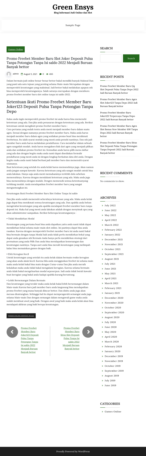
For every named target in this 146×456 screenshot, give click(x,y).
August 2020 (112, 317)
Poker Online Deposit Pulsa (21, 316)
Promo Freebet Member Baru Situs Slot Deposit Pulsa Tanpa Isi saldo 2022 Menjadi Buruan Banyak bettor (70, 338)
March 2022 (112, 224)
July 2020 (110, 322)
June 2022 (111, 210)
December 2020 (114, 297)
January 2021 (112, 293)
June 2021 (110, 268)
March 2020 (112, 341)
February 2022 (113, 229)
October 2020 (113, 307)
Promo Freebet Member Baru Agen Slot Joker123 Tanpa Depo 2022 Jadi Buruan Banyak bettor (118, 103)
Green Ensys (73, 7)
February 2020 (113, 346)
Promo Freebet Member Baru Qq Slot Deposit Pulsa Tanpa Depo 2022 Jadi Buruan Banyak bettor (119, 89)
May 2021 (110, 273)
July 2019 (110, 380)
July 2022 (110, 205)
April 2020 (111, 336)
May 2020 (110, 331)
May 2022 (110, 215)
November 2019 (114, 361)
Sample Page (73, 25)
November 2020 (114, 302)
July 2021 (110, 263)
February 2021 (113, 288)
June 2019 (110, 385)
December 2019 (114, 356)
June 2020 (111, 327)
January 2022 (112, 234)
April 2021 (110, 278)
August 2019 (112, 375)
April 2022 (111, 220)
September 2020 (114, 312)
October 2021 (113, 249)
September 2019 (114, 370)
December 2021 (114, 239)
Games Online (15, 49)
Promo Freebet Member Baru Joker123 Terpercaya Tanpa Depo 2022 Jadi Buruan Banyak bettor (117, 116)
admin (16, 74)
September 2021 (114, 254)
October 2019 (113, 365)
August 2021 (112, 258)
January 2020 (112, 351)
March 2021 (111, 283)
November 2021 (114, 244)
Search (106, 48)
